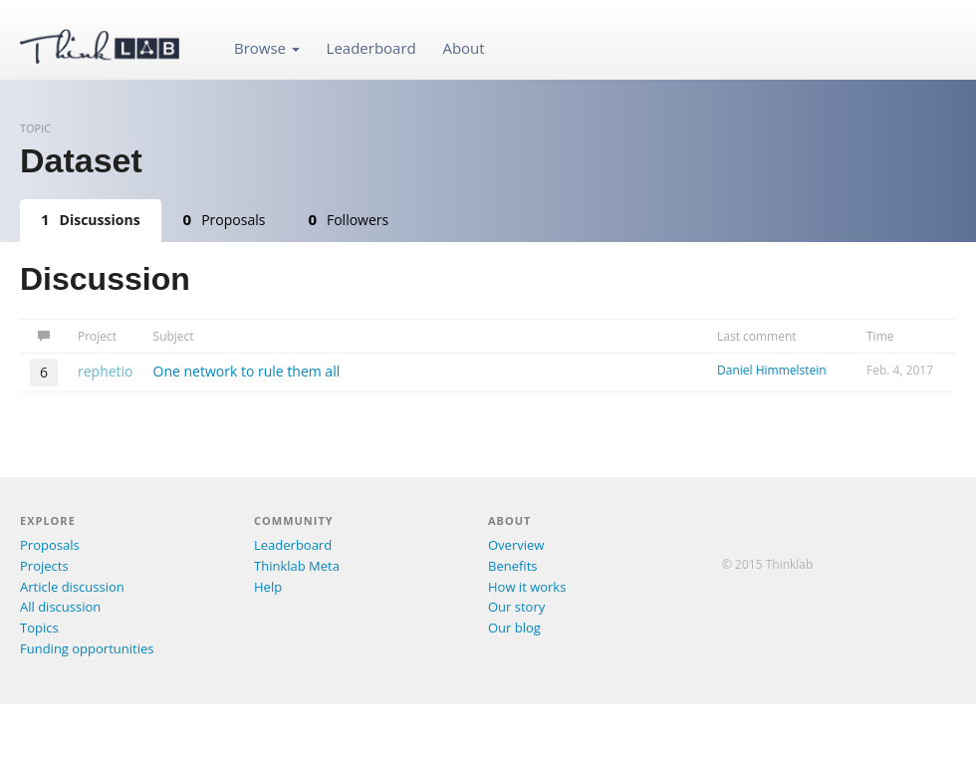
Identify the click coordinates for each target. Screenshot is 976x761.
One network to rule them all (247, 371)
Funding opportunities (86, 648)
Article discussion (72, 587)
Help (268, 587)
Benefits (512, 566)
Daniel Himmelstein (772, 370)
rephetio (105, 371)
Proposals (224, 219)
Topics (39, 627)
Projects (44, 566)
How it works (527, 587)
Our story (516, 607)
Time (880, 336)
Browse (267, 48)
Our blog (514, 627)
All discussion (60, 607)
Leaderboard (371, 48)
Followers (348, 219)
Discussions (90, 219)
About (463, 48)
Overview (516, 545)
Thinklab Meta (297, 566)
